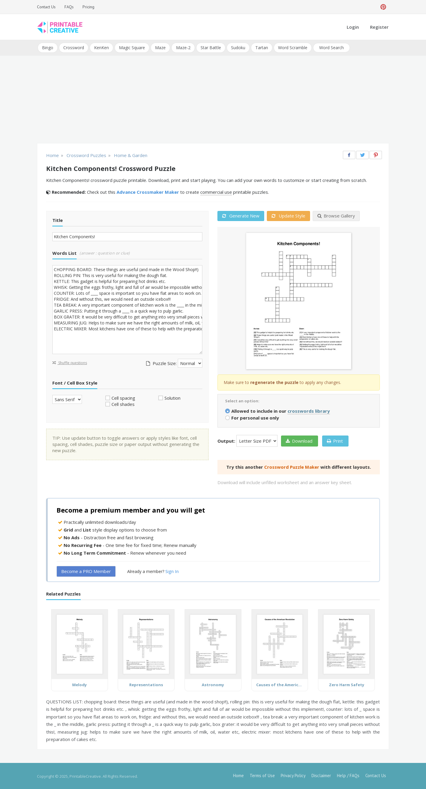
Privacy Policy (293, 775)
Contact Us (46, 6)
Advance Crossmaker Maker (148, 192)
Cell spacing (123, 397)
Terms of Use (262, 775)
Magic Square (132, 47)
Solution (172, 397)
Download (299, 440)
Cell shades (123, 404)
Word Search (331, 47)
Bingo (47, 47)
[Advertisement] (213, 99)
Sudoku (238, 47)
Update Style (288, 215)
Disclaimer (321, 775)
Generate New (240, 215)
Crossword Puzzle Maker (291, 466)
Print (335, 440)
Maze (160, 47)
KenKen (101, 47)
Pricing (88, 6)
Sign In (172, 571)
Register (379, 27)
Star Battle (210, 47)
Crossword (73, 47)
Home (238, 775)
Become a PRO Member (86, 571)
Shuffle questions (69, 362)
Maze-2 (183, 47)
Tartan (261, 47)
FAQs (69, 6)
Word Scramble (292, 47)
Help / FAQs (348, 775)
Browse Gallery (336, 215)
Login (353, 27)
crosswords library (309, 410)
